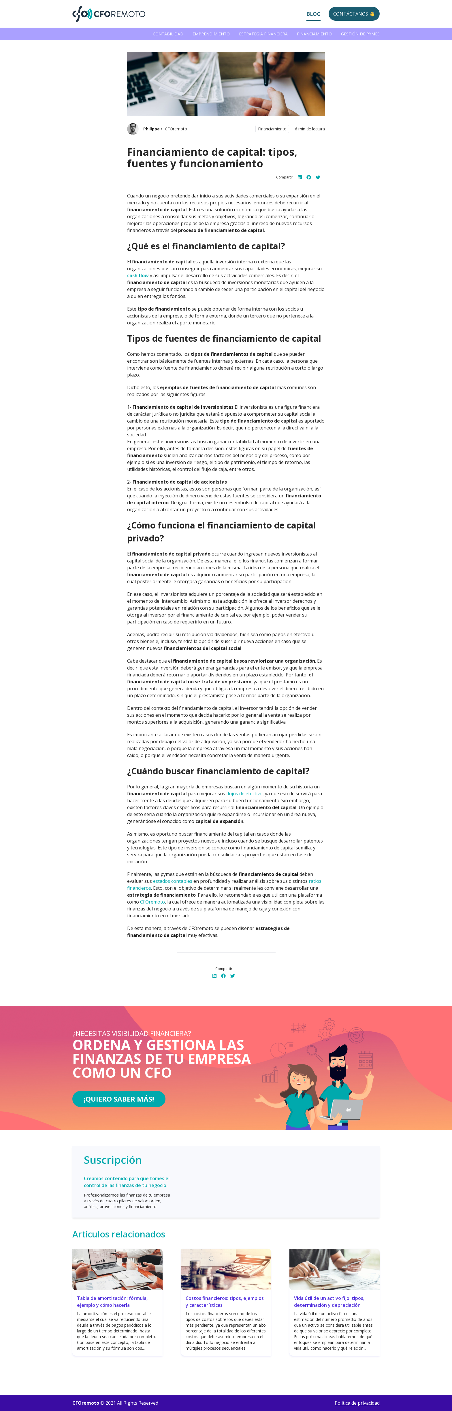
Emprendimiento (211, 34)
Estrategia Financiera (263, 34)
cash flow (138, 275)
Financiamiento (314, 34)
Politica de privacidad (357, 1403)
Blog (313, 13)
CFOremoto (152, 902)
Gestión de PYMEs (360, 34)
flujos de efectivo (244, 793)
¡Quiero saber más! (119, 1099)
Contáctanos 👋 (354, 14)
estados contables (172, 881)
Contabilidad (168, 34)
